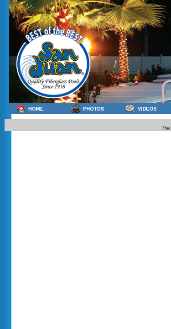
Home (29, 108)
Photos (87, 108)
